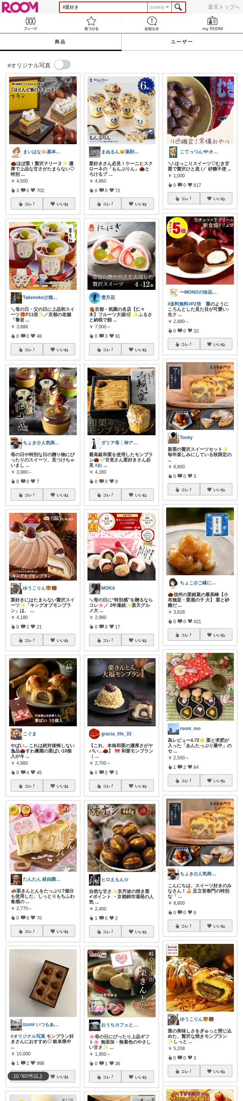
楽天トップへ (224, 7)
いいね (62, 204)
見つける (91, 23)
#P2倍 (194, 304)
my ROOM (212, 23)
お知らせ (152, 23)
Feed (30, 23)
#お (98, 465)
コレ (30, 204)
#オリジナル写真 (28, 1036)
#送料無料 (178, 304)
